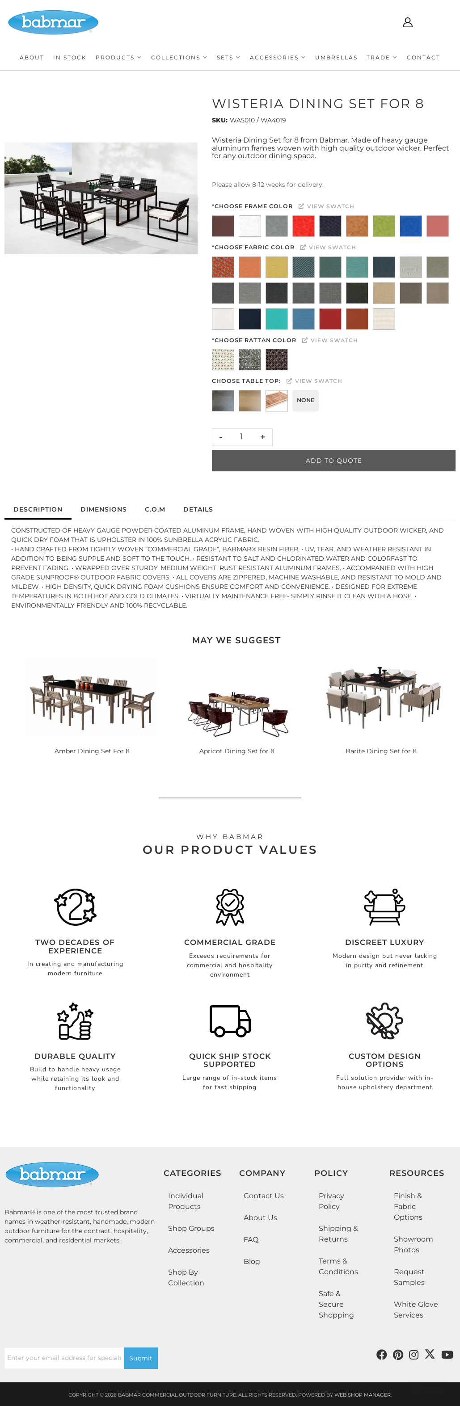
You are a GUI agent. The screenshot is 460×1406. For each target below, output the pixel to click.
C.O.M (155, 509)
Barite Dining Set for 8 (381, 751)
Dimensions (103, 509)
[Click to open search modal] (381, 22)
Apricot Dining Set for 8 (236, 751)
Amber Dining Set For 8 (92, 751)
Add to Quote (334, 461)
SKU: (220, 120)
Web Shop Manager (362, 1395)
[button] (119, 57)
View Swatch (326, 206)
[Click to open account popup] (407, 22)
